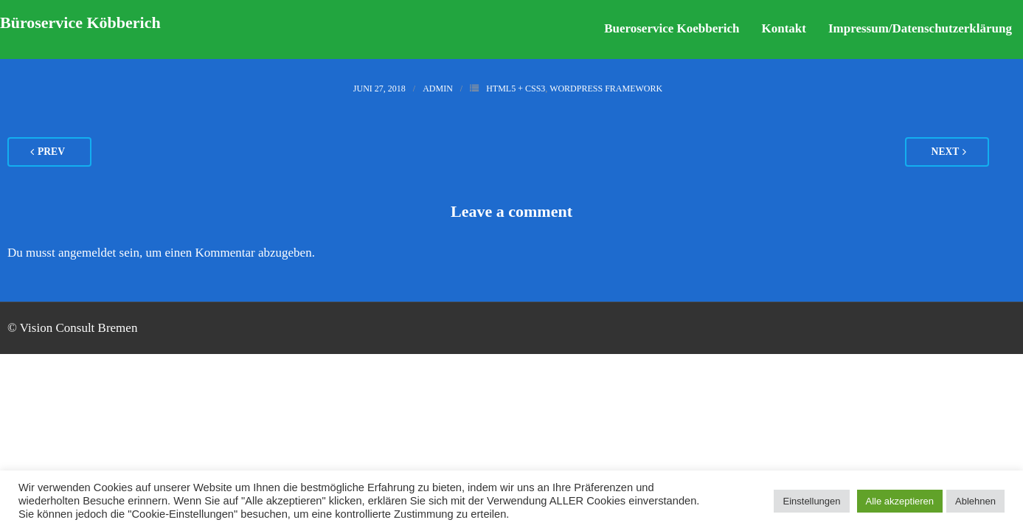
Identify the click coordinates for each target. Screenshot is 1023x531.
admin (438, 88)
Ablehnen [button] (975, 501)
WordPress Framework (605, 88)
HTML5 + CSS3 (515, 88)
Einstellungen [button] (811, 501)
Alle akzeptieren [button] (900, 501)
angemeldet (87, 253)
